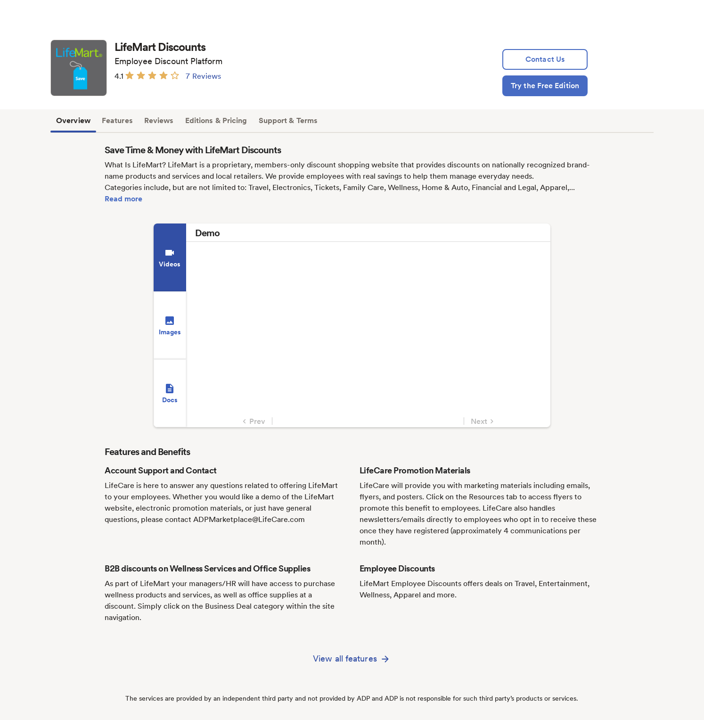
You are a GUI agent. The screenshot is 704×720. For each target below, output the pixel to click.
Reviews (159, 120)
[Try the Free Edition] (545, 85)
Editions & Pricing (216, 120)
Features (117, 120)
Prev (252, 421)
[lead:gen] (545, 59)
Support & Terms (288, 120)
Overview (73, 120)
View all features (345, 658)
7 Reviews (203, 76)
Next (484, 421)
